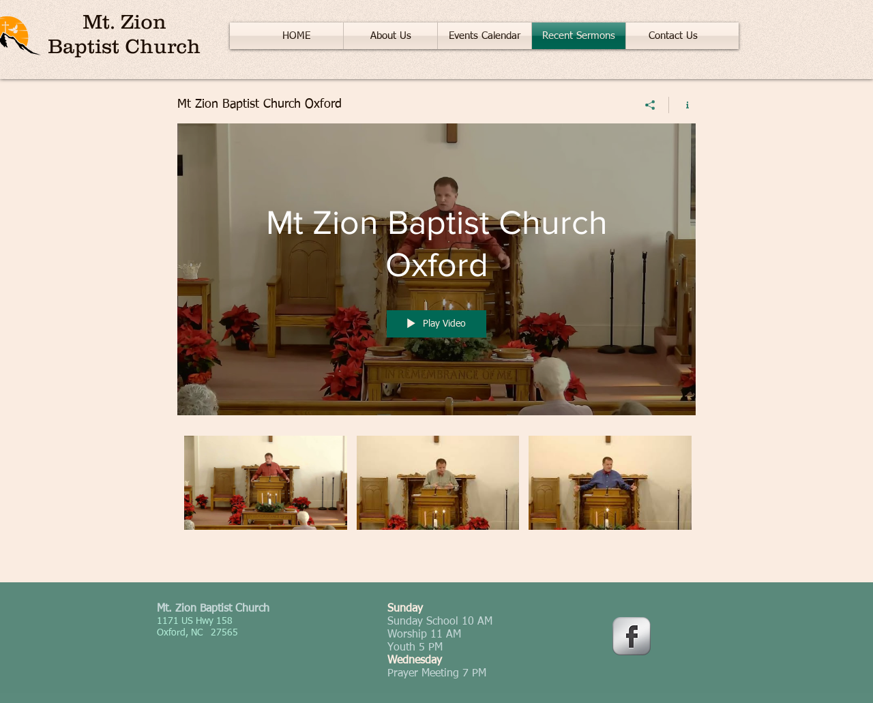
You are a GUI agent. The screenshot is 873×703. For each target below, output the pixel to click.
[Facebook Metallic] (631, 636)
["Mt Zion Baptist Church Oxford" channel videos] (436, 499)
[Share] (650, 105)
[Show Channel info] (682, 105)
